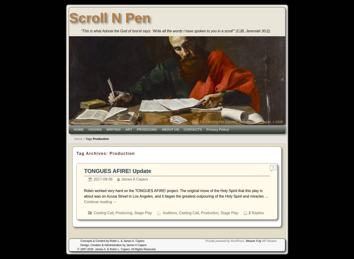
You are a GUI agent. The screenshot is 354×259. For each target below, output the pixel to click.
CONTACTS (193, 129)
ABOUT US (170, 129)
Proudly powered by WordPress (224, 241)
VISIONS (95, 129)
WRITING (113, 129)
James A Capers (134, 179)
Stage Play (143, 213)
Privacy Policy (217, 129)
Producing (124, 213)
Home (78, 139)
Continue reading (100, 202)
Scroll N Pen (110, 18)
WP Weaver (269, 241)
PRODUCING (147, 129)
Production (209, 213)
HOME (79, 129)
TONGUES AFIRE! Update (117, 171)
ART (128, 129)
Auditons (170, 213)
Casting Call (103, 213)
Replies (256, 213)
